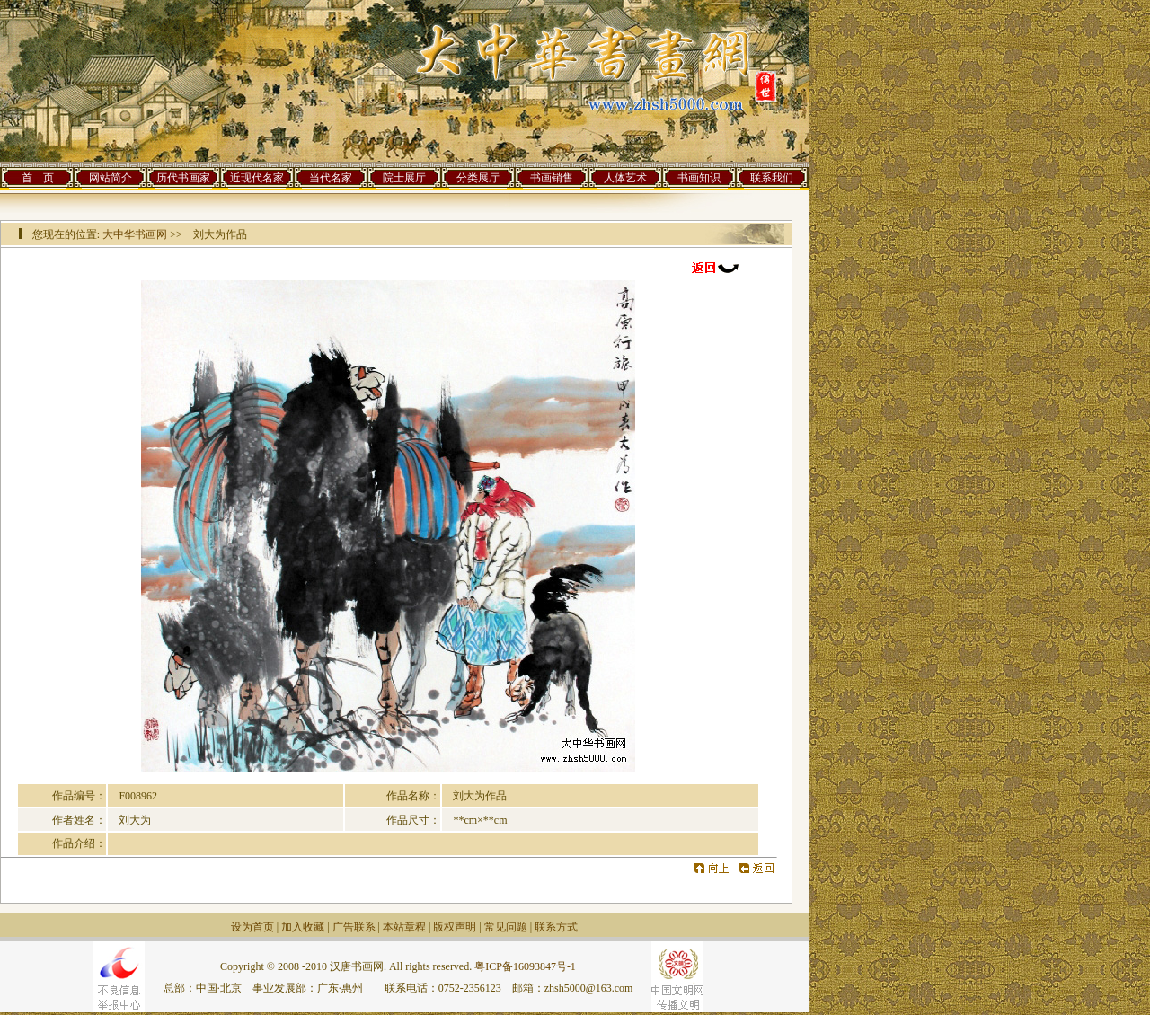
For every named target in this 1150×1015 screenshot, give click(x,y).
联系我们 (771, 178)
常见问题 (505, 927)
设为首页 (252, 927)
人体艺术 (625, 178)
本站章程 (404, 927)
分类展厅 (478, 178)
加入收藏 (302, 927)
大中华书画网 (134, 234)
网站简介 (110, 178)
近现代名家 (257, 178)
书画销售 (551, 178)
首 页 (38, 178)
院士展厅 (404, 178)
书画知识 (699, 178)
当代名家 (330, 178)
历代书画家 (183, 178)
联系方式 (556, 927)
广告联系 (354, 927)
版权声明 (454, 927)
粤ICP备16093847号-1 (525, 966)
